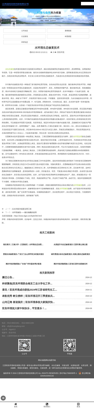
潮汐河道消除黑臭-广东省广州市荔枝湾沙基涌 (23, 264)
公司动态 (24, 31)
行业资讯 (24, 36)
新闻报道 (68, 31)
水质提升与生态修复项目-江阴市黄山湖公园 (70, 244)
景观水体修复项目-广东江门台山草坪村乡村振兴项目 (23, 254)
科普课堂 (68, 36)
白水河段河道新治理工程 (21, 209)
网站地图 (41, 360)
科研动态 (24, 42)
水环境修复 (77, 185)
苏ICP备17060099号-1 (68, 373)
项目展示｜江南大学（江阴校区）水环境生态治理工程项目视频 (24, 244)
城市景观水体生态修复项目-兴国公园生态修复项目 (70, 254)
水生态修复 (9, 69)
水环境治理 (77, 136)
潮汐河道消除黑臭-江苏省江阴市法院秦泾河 (70, 264)
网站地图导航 (50, 360)
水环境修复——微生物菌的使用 (24, 212)
